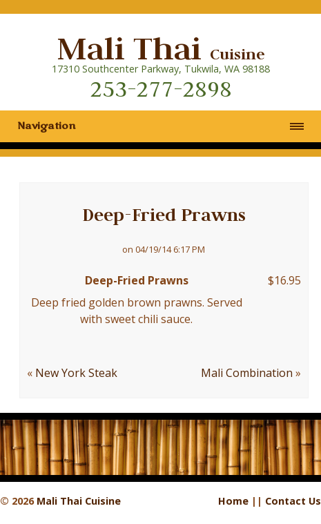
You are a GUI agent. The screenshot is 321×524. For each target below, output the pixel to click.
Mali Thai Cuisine (79, 500)
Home (233, 500)
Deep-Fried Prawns (164, 215)
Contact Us (293, 500)
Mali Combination (247, 372)
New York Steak (76, 372)
